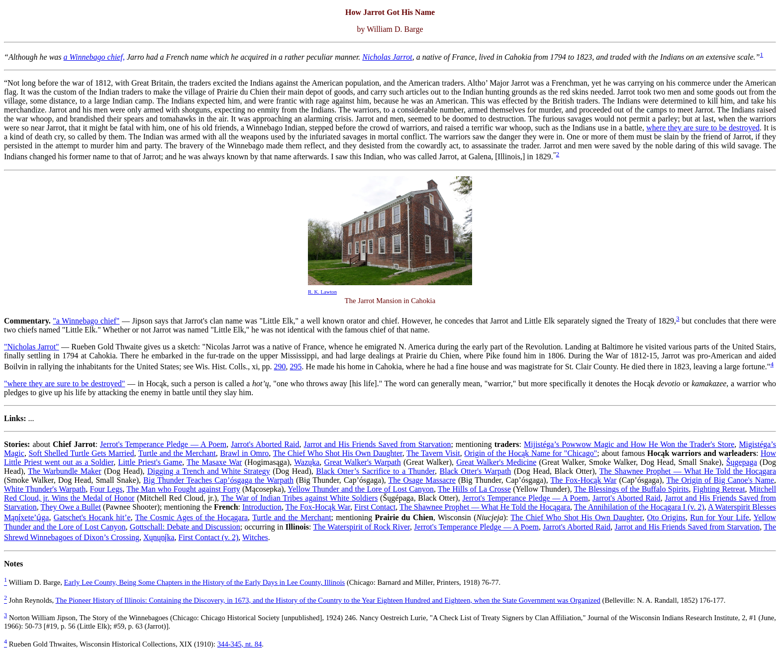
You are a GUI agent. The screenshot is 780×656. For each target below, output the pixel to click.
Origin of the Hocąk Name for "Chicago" (530, 453)
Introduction (262, 507)
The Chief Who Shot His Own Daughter (337, 453)
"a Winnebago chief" (86, 321)
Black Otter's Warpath (475, 471)
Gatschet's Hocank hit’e (92, 517)
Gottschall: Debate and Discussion (185, 527)
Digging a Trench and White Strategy (208, 471)
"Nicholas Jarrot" (31, 346)
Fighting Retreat (719, 489)
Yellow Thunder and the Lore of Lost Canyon (361, 489)
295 (296, 366)
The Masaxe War (214, 462)
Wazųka (306, 462)
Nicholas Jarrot (387, 57)
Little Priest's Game (150, 462)
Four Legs (106, 489)
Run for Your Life (719, 517)
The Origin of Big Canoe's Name (720, 480)
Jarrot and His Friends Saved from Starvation (377, 444)
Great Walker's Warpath (362, 462)
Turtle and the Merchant (177, 453)
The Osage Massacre (422, 480)
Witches (255, 537)
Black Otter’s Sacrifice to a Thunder (375, 471)
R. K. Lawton (322, 292)
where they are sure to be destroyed (703, 127)
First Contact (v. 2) (209, 537)
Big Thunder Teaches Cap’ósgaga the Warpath (218, 480)
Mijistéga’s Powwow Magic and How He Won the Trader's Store (629, 444)
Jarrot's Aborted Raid (265, 444)
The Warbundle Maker (64, 471)
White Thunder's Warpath (45, 489)
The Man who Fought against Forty (183, 489)
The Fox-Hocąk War (583, 480)
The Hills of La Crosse (474, 489)
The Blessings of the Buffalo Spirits (631, 489)
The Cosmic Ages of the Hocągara (191, 517)
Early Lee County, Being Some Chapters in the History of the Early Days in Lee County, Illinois (204, 582)
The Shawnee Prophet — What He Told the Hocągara (687, 471)
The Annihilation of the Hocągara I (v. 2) (639, 507)
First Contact (374, 507)
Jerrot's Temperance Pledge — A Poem (163, 444)
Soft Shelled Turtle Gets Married (81, 453)
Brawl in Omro (244, 453)
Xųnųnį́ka (159, 537)
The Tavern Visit (433, 453)
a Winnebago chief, (94, 57)
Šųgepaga (741, 462)
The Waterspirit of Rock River (361, 527)
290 (280, 366)
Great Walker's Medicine (496, 462)
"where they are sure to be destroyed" (64, 383)
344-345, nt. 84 (239, 644)
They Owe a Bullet (71, 507)
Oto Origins (666, 517)
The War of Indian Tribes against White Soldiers (299, 498)
